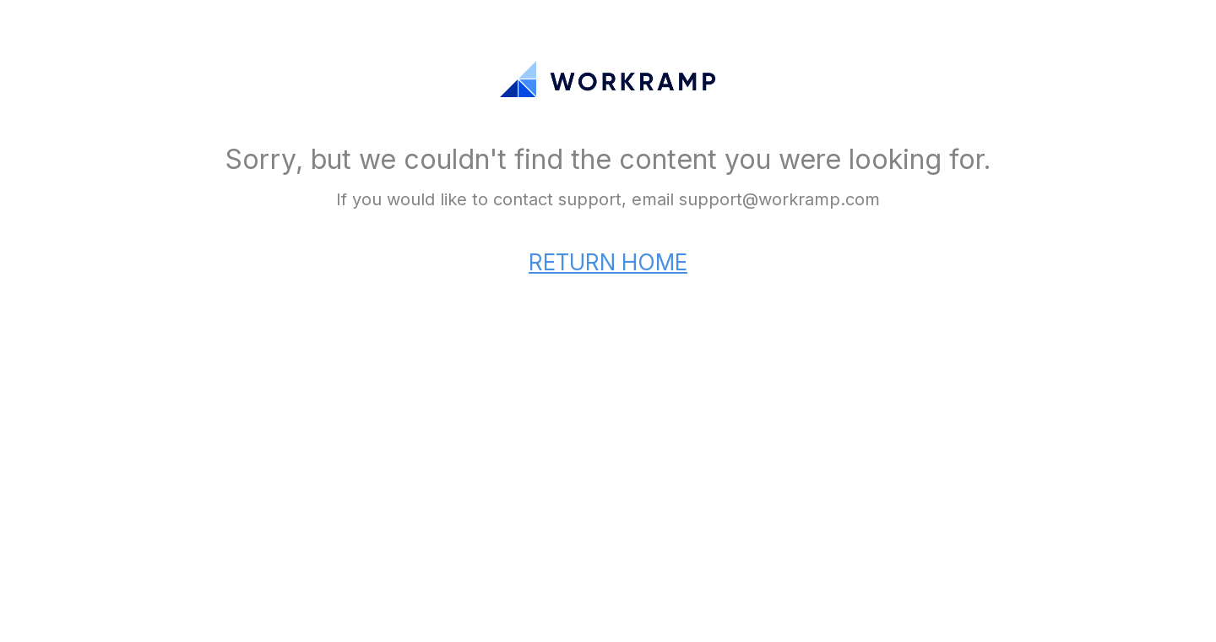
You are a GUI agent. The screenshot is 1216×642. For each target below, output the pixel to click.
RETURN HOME (608, 262)
